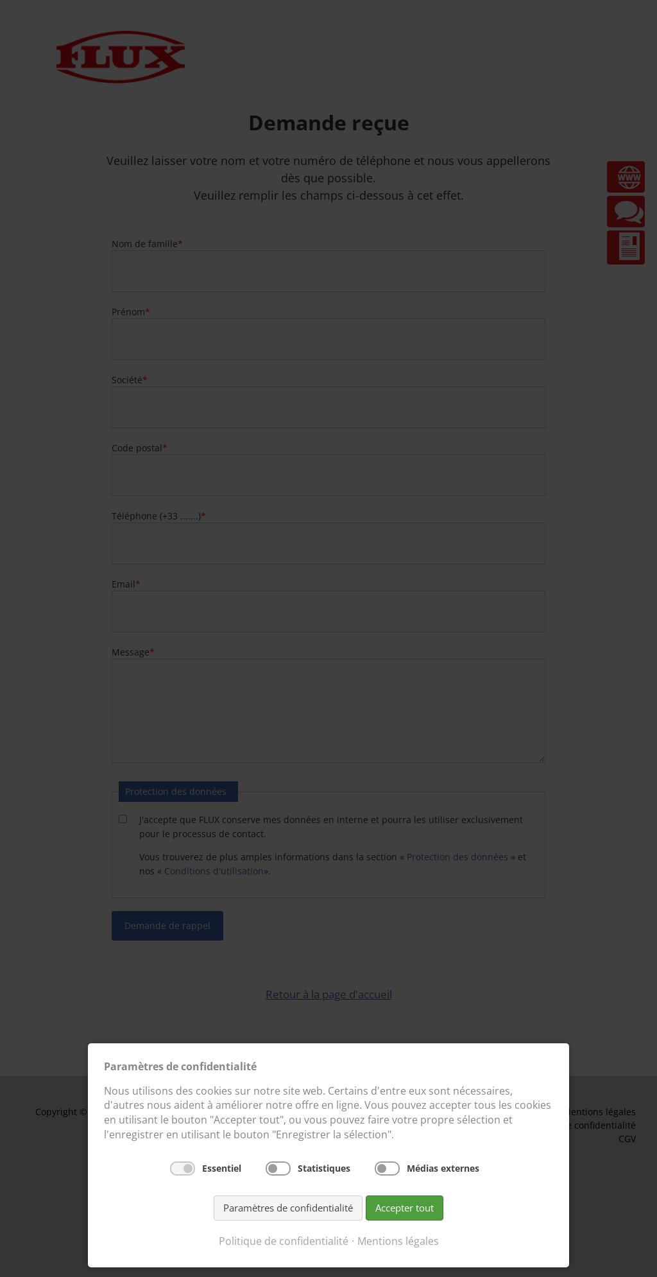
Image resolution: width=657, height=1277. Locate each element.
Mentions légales (398, 1241)
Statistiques (324, 1168)
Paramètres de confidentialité (288, 1207)
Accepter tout (404, 1207)
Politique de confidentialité (283, 1241)
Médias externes (443, 1168)
